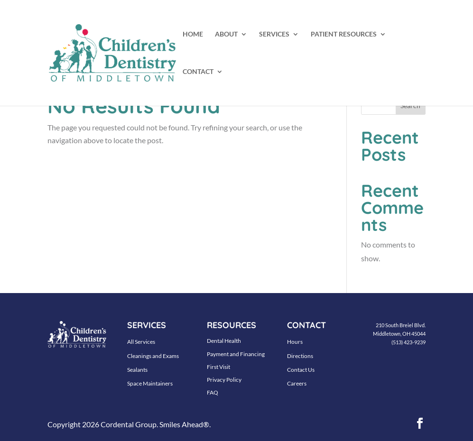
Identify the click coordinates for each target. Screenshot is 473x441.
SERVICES (274, 34)
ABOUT (226, 34)
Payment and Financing (236, 354)
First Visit (218, 366)
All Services (141, 341)
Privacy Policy (224, 379)
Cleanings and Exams (153, 355)
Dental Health (224, 340)
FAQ (212, 392)
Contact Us (301, 369)
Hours (295, 341)
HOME (193, 34)
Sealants (137, 369)
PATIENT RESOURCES (344, 34)
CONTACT (198, 71)
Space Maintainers (150, 383)
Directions (300, 355)
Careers (296, 383)
